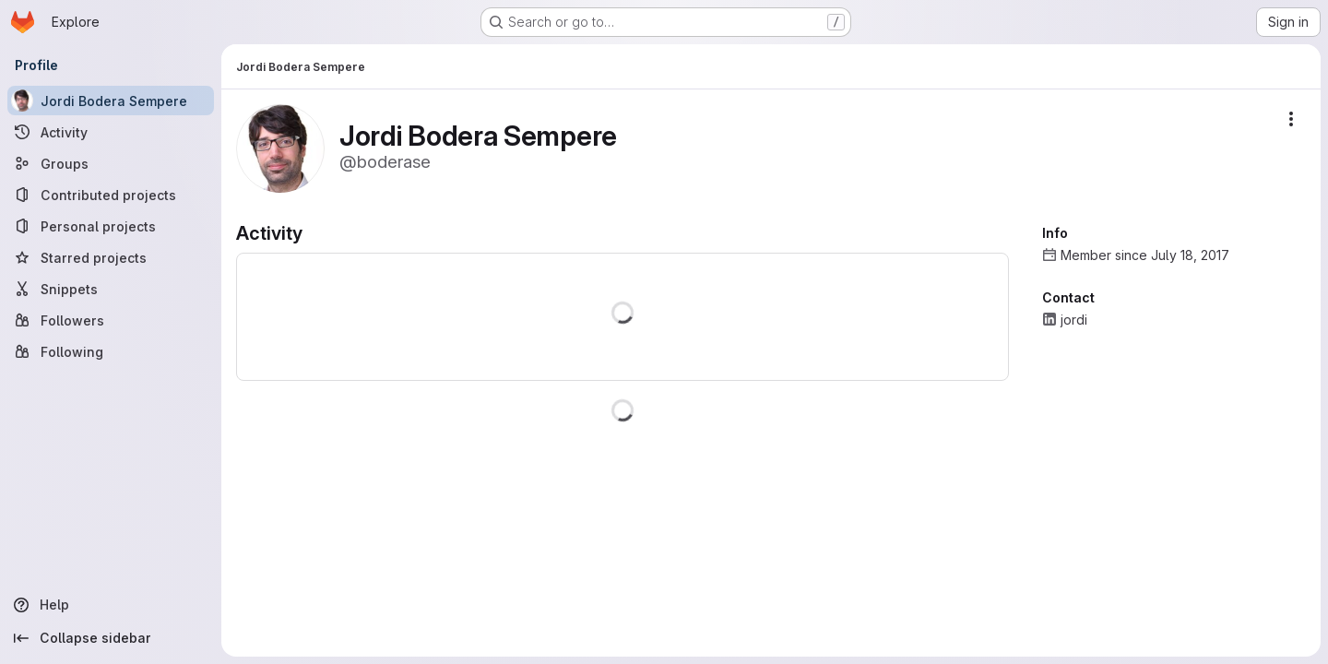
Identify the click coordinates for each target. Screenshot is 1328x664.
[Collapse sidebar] (110, 638)
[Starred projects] (110, 257)
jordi (1074, 319)
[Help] (110, 605)
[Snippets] (110, 288)
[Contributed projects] (110, 194)
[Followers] (110, 320)
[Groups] (110, 163)
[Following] (110, 351)
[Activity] (110, 132)
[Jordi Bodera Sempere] (110, 100)
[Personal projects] (110, 226)
